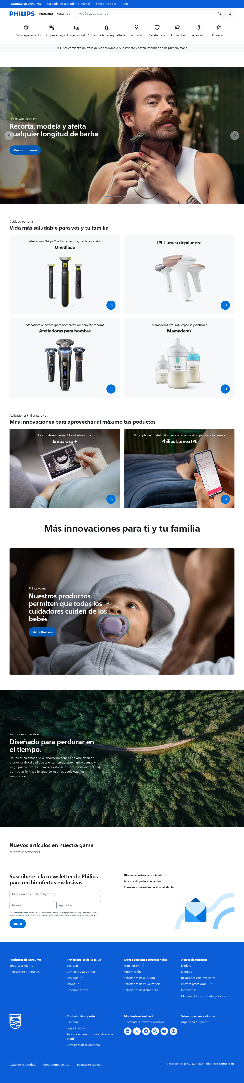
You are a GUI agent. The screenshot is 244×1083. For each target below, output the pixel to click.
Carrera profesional (196, 984)
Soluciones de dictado (141, 990)
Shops (73, 984)
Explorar (72, 965)
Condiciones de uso (56, 1064)
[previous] (9, 135)
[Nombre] (32, 905)
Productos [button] (46, 13)
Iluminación (134, 965)
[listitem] (26, 32)
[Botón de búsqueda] (220, 14)
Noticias (186, 972)
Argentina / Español (196, 1022)
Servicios (75, 978)
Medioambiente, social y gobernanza (206, 996)
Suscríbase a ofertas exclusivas (144, 1022)
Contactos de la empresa (83, 1045)
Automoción (132, 972)
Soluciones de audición (141, 978)
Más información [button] (25, 150)
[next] (234, 135)
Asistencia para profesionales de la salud (90, 1036)
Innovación (188, 990)
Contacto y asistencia (81, 972)
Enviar (17, 923)
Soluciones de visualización (142, 984)
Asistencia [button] (63, 13)
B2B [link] (125, 4)
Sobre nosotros (106, 4)
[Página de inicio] (22, 13)
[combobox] (140, 13)
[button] (111, 305)
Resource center (77, 990)
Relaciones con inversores (198, 978)
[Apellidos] (79, 905)
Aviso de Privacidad (22, 1064)
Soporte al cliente (21, 965)
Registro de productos (24, 972)
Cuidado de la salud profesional (68, 4)
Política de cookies (89, 1064)
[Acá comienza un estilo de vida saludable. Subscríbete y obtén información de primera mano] (121, 48)
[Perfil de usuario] (229, 13)
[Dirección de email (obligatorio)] (55, 894)
